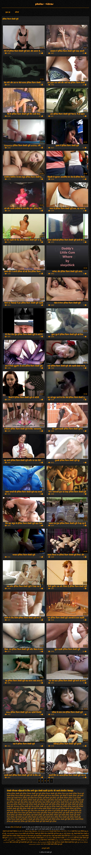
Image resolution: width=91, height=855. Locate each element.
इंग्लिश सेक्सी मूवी (34, 804)
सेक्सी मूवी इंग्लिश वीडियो (36, 819)
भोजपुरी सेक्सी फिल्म (54, 831)
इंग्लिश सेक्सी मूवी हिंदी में (30, 808)
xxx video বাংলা (30, 840)
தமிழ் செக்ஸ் (59, 840)
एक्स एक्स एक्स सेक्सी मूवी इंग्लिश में (42, 811)
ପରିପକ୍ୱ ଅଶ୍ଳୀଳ (76, 836)
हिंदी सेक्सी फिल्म (66, 836)
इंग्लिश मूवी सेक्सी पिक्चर (15, 798)
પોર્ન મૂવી (38, 840)
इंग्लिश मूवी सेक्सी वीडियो (60, 798)
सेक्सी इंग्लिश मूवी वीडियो (14, 815)
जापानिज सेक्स (50, 842)
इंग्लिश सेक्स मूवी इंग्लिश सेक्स (49, 800)
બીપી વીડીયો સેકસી (43, 831)
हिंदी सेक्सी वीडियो (56, 836)
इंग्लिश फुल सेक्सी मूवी (33, 796)
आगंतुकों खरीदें (45, 848)
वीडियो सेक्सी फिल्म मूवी (70, 842)
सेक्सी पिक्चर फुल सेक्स (24, 838)
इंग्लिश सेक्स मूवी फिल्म (65, 800)
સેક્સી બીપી (21, 831)
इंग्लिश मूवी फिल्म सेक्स (47, 796)
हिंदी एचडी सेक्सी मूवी (15, 842)
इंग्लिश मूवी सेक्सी (78, 796)
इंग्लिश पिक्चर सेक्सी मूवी (49, 794)
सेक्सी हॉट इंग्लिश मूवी (21, 821)
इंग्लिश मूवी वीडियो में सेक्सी (63, 796)
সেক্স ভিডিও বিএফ (65, 831)
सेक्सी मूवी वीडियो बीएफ (41, 833)
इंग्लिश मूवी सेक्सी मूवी (45, 798)
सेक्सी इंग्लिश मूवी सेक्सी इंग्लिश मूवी (34, 815)
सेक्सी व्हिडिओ (13, 831)
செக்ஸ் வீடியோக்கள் (39, 842)
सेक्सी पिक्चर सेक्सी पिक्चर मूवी (72, 840)
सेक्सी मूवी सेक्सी (34, 836)
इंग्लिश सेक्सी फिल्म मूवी (21, 804)
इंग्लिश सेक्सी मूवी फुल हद (43, 806)
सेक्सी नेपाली (6, 831)
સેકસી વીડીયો (48, 838)
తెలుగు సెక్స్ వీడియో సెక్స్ (66, 833)
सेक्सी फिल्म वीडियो (11, 836)
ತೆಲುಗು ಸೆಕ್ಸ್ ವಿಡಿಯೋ (31, 831)
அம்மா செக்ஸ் (13, 838)
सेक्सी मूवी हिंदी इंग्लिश (68, 819)
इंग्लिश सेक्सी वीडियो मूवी (69, 808)
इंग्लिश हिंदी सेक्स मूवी (23, 811)
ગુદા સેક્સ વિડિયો (82, 842)
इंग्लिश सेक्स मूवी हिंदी (31, 802)
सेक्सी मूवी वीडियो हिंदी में (37, 838)
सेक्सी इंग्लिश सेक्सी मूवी (68, 815)
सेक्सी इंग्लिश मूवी (59, 813)
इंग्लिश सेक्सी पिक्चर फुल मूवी (65, 802)
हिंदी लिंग (23, 840)
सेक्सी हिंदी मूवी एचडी (26, 842)
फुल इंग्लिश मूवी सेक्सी (60, 811)
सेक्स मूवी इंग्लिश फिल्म (29, 813)
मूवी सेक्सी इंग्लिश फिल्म (14, 813)
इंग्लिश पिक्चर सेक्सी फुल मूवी (32, 794)
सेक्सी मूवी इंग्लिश (68, 817)
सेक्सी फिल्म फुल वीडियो (77, 831)
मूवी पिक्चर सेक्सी (59, 842)
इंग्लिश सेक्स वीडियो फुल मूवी (47, 802)
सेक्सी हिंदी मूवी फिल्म (53, 833)
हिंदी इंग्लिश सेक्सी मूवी (35, 821)
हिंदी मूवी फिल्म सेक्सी (58, 838)
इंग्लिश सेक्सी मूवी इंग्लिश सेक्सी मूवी (67, 804)
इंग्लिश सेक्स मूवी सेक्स (17, 802)
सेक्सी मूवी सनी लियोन (28, 833)
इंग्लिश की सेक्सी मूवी (16, 827)
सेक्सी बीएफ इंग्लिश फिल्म (54, 817)
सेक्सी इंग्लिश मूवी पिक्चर (73, 813)
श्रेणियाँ (17, 12)
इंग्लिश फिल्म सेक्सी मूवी (18, 796)
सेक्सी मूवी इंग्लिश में (22, 819)
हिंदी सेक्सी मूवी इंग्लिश (50, 821)
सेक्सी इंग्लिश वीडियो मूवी (53, 815)
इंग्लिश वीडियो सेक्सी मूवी (31, 800)
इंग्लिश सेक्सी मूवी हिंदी (15, 808)
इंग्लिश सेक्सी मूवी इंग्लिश (48, 804)
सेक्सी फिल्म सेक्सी (82, 833)
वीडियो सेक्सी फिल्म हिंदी (23, 836)
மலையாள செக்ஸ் (34, 844)
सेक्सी (75, 833)
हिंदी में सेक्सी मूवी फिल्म (45, 836)
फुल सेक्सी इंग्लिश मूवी (75, 811)
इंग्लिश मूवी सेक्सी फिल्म (30, 798)
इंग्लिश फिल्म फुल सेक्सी (65, 794)
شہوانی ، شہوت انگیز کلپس (12, 840)
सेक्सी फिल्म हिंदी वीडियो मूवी (81, 838)
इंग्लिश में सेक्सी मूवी (17, 800)
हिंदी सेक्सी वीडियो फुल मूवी (55, 844)
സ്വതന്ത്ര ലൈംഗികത (14, 833)
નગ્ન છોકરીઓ (69, 838)
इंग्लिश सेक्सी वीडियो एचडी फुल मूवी (50, 808)
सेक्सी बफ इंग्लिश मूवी (39, 817)
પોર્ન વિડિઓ (44, 844)
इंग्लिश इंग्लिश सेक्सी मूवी (14, 794)
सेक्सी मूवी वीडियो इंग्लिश (52, 819)
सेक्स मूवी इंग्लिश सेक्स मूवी (45, 813)
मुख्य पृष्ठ (7, 12)
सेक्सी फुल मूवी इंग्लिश (25, 817)
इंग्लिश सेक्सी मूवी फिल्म (27, 806)
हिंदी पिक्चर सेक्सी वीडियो (48, 840)
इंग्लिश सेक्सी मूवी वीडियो (59, 806)
